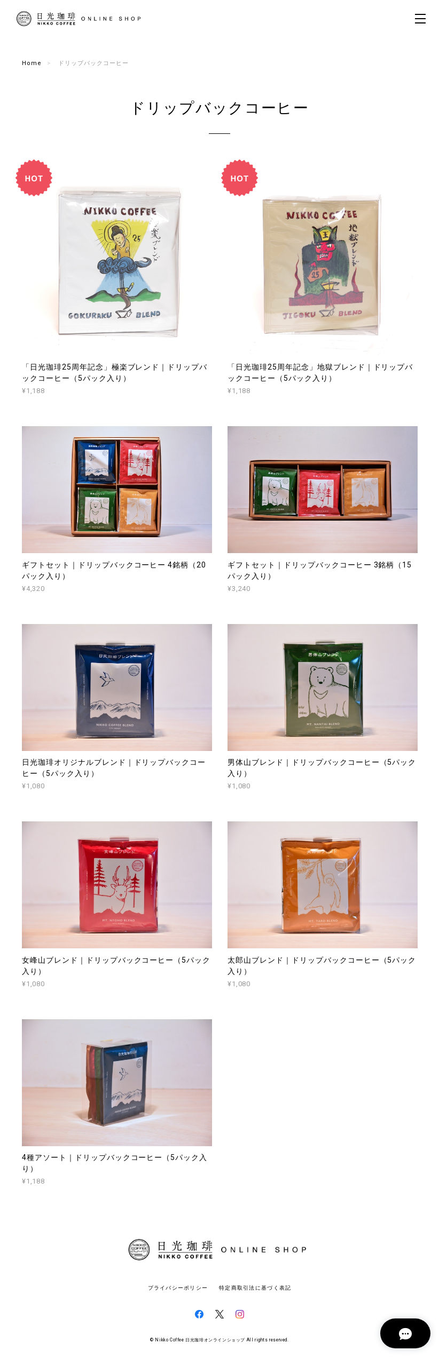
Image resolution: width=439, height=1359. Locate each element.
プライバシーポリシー (178, 1288)
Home (32, 63)
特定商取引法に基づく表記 (255, 1288)
